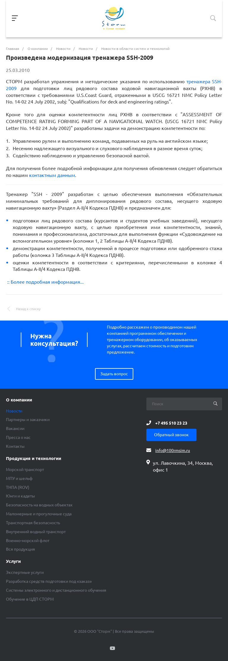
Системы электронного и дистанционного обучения (56, 590)
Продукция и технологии (33, 458)
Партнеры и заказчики (28, 419)
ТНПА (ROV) (17, 487)
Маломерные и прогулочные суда (39, 513)
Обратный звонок (171, 434)
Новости (14, 411)
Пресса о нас (18, 437)
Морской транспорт (25, 469)
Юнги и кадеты (20, 496)
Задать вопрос (114, 373)
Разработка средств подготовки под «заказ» (49, 581)
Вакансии (15, 428)
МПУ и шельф (19, 478)
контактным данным (52, 175)
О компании (19, 400)
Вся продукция (20, 549)
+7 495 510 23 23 (171, 422)
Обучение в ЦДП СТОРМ (30, 599)
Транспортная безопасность (33, 522)
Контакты (15, 446)
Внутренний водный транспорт (36, 531)
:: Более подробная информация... (45, 282)
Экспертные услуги (25, 572)
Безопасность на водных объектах (39, 505)
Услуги (13, 561)
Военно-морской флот (27, 540)
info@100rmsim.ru (172, 450)
